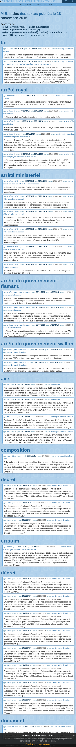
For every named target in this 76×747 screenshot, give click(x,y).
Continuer (30, 744)
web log (41, 4)
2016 (23, 18)
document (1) (37, 35)
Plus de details (45, 744)
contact (52, 4)
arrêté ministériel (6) (39, 27)
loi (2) (5, 27)
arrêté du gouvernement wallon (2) (20, 32)
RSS (21, 4)
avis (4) (44, 32)
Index (14, 14)
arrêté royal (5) (18, 27)
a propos (30, 4)
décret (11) (7, 35)
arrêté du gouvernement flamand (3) (21, 29)
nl (72, 1)
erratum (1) (21, 35)
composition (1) (59, 32)
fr (66, 1)
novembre (9, 18)
